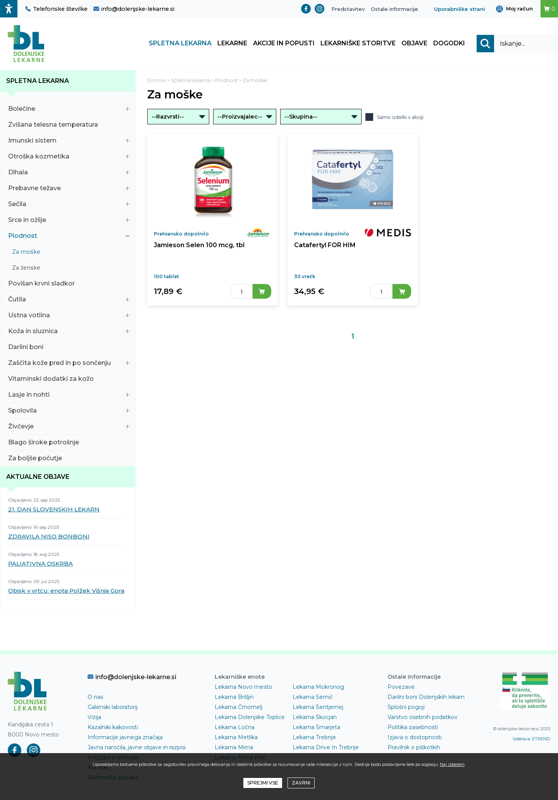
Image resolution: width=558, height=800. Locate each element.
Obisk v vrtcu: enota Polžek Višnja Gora (66, 590)
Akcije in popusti (284, 43)
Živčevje (68, 426)
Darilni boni (68, 347)
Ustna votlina (68, 315)
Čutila (68, 299)
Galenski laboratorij (113, 707)
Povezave (401, 686)
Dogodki (449, 43)
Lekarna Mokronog (318, 686)
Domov (156, 80)
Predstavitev (348, 9)
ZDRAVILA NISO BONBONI (49, 536)
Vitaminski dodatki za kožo (68, 378)
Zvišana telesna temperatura (68, 124)
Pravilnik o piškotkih (414, 747)
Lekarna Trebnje (314, 737)
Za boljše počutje (68, 458)
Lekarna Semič (313, 696)
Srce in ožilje (68, 220)
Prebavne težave (68, 188)
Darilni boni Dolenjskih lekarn (426, 696)
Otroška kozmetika (68, 156)
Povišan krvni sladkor (68, 283)
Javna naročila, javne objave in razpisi (137, 747)
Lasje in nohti (68, 394)
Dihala (68, 172)
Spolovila (68, 410)
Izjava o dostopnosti (415, 737)
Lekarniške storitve (358, 43)
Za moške (70, 251)
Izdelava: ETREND (531, 739)
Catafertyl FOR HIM (324, 245)
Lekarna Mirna (234, 747)
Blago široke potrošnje (68, 442)
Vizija (94, 717)
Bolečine (68, 108)
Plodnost (68, 235)
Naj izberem (452, 764)
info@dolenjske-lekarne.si (133, 8)
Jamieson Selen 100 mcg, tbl (198, 245)
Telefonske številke (56, 8)
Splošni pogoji (406, 707)
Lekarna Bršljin (234, 696)
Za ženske (70, 267)
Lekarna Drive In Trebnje (326, 747)
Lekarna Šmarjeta (316, 727)
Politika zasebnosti (413, 727)
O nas (95, 696)
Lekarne (232, 43)
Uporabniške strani (459, 9)
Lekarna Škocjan (315, 717)
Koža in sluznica (68, 331)
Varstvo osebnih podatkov (423, 717)
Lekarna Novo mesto (243, 686)
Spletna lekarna (180, 43)
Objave (414, 43)
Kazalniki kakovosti (113, 727)
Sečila (68, 204)
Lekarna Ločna (235, 727)
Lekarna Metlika (236, 737)
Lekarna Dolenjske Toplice (250, 717)
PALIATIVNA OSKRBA (40, 563)
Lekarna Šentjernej (318, 707)
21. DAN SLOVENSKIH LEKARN (54, 509)
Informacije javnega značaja (125, 737)
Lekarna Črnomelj (238, 707)
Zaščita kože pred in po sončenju (68, 362)
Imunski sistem (68, 140)
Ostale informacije (394, 9)
